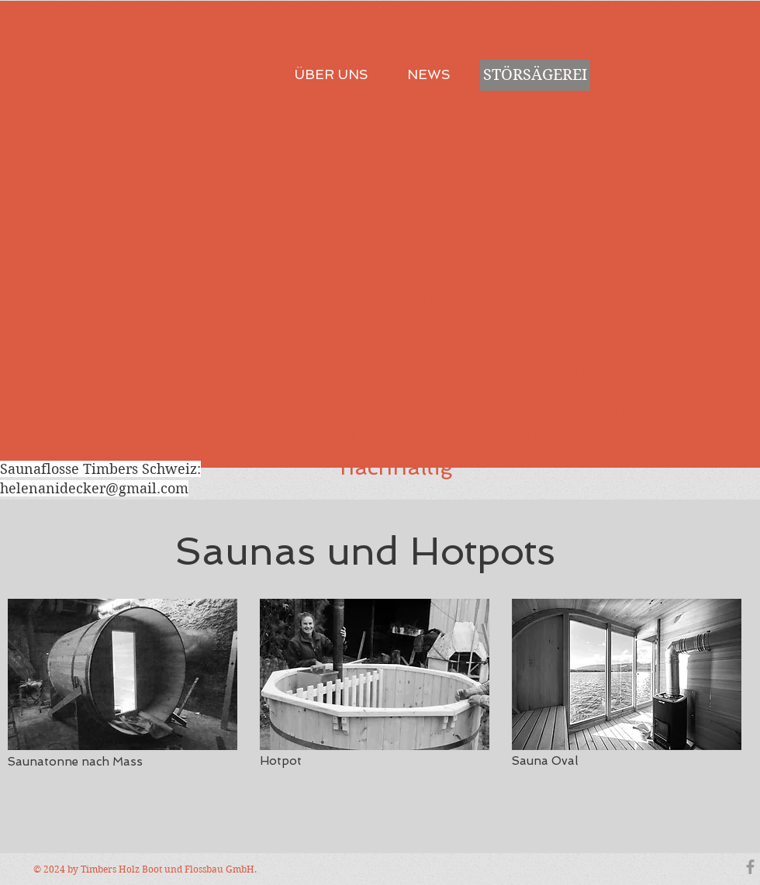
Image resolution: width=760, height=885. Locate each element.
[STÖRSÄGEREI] (535, 75)
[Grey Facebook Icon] (750, 866)
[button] (122, 674)
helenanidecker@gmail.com (94, 488)
